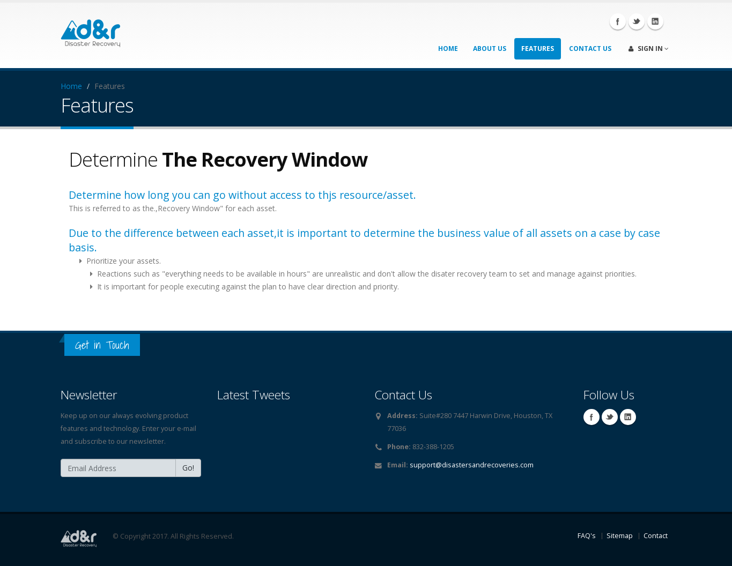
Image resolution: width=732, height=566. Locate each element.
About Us (489, 48)
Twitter (637, 21)
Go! (188, 468)
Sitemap (620, 535)
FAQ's (587, 535)
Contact (656, 535)
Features (537, 48)
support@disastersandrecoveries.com (472, 465)
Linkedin (655, 21)
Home (448, 48)
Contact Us (590, 48)
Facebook (618, 21)
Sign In (649, 48)
